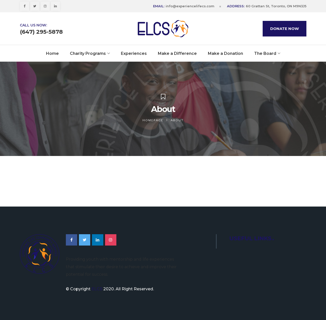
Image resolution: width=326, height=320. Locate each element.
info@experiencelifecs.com (190, 6)
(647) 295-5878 (41, 32)
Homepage (153, 120)
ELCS (96, 289)
